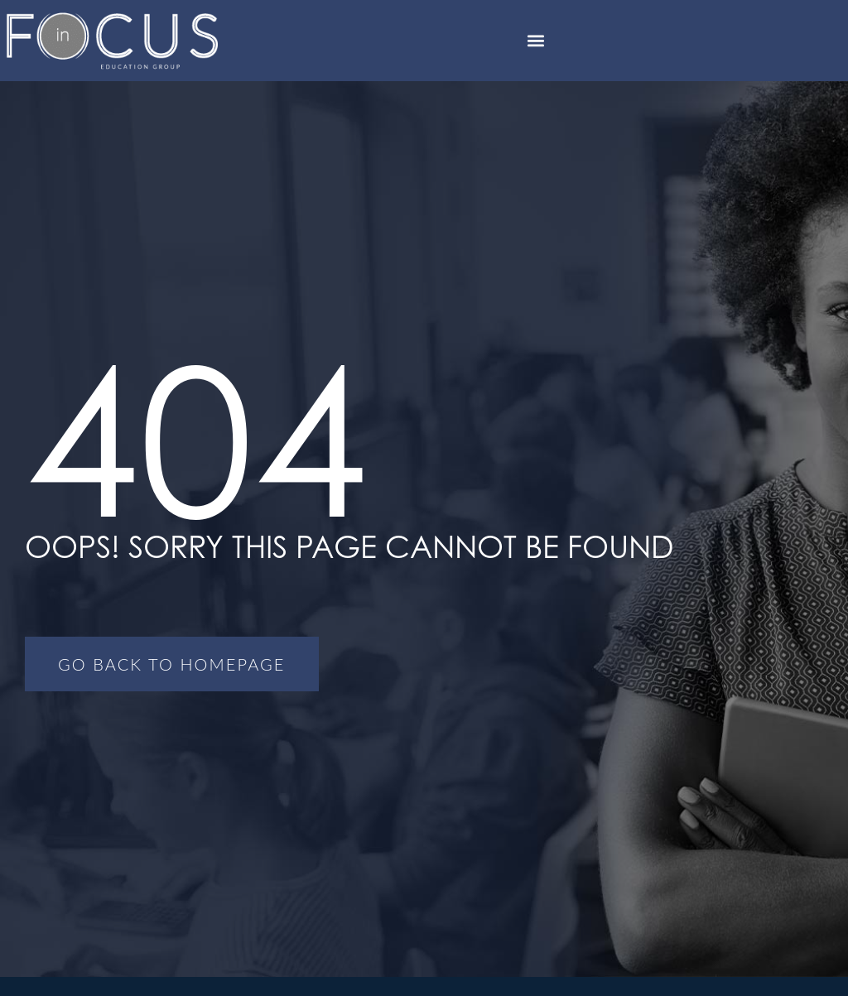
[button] (536, 40)
